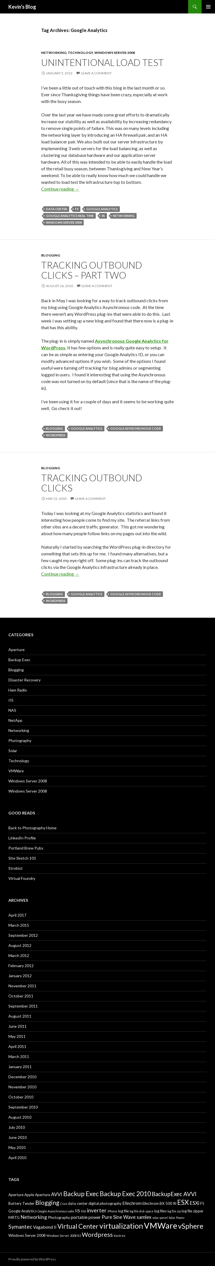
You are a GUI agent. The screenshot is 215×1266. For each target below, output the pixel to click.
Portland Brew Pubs (25, 848)
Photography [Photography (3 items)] (59, 1217)
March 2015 (18, 925)
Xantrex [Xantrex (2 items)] (119, 1235)
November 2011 (22, 985)
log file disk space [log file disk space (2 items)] (141, 1211)
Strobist (15, 868)
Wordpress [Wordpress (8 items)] (97, 1234)
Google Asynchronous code (135, 428)
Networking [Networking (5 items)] (33, 1217)
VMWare (16, 770)
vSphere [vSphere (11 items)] (190, 1226)
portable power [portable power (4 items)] (86, 1217)
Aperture (16, 649)
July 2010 (16, 1127)
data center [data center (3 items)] (78, 1203)
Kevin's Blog (22, 7)
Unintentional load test (102, 62)
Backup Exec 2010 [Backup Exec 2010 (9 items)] (125, 1194)
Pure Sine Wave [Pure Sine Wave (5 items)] (119, 1217)
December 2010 (22, 1076)
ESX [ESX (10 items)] (183, 1202)
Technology (80, 53)
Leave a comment (96, 73)
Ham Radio (17, 690)
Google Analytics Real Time (70, 216)
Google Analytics (102, 209)
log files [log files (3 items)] (160, 1211)
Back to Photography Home (32, 827)
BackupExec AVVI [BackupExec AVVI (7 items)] (174, 1194)
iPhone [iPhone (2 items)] (112, 1211)
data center (56, 209)
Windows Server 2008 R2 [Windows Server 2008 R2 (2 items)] (63, 1235)
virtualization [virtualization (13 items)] (121, 1225)
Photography (19, 740)
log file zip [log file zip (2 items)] (174, 1211)
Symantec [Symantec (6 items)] (20, 1226)
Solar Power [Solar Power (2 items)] (177, 1217)
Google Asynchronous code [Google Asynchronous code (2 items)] (56, 1211)
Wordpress (56, 435)
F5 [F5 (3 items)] (202, 1203)
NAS (12, 710)
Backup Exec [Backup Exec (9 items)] (81, 1194)
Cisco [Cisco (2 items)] (63, 1203)
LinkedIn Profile (22, 837)
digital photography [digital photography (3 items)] (104, 1203)
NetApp (15, 720)
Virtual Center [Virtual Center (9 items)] (78, 1226)
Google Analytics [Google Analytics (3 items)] (22, 1211)
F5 (76, 209)
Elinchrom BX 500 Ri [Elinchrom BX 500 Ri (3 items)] (159, 1203)
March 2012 (18, 955)
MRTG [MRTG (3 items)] (14, 1217)
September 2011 (23, 1006)
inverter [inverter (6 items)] (97, 1210)
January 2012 (20, 975)
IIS (103, 216)
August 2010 (19, 1117)
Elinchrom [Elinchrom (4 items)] (132, 1203)
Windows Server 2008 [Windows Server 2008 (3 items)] (27, 1235)
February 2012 (21, 965)
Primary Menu (208, 6)
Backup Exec (19, 659)
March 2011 (18, 1056)
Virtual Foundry (21, 878)
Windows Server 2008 (114, 53)
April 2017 (17, 915)
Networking (53, 53)
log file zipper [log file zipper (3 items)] (193, 1211)
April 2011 (17, 1046)
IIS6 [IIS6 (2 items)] (83, 1211)
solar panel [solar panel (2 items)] (160, 1217)
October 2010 (20, 1097)
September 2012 (23, 935)
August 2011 (19, 1016)
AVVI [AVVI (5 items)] (56, 1194)
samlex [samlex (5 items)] (144, 1217)
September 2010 (23, 1107)
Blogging (50, 255)
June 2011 (17, 1026)
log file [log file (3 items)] (123, 1211)
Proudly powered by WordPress (32, 1259)
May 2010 (16, 1147)
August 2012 (19, 945)
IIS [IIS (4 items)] (77, 1210)
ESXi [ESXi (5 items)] (194, 1203)
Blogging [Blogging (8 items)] (47, 1202)
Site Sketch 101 (22, 858)
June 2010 (17, 1137)
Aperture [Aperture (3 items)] (16, 1194)
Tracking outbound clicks (91, 482)
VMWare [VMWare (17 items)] (160, 1225)
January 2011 (20, 1066)
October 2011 (20, 995)
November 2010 (22, 1086)
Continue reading (60, 188)
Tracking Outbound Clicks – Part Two (91, 270)
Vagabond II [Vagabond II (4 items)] (45, 1227)
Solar (12, 750)
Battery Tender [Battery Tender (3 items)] (21, 1203)
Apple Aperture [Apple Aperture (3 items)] (37, 1194)
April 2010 (17, 1157)
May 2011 (16, 1036)
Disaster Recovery (24, 679)
